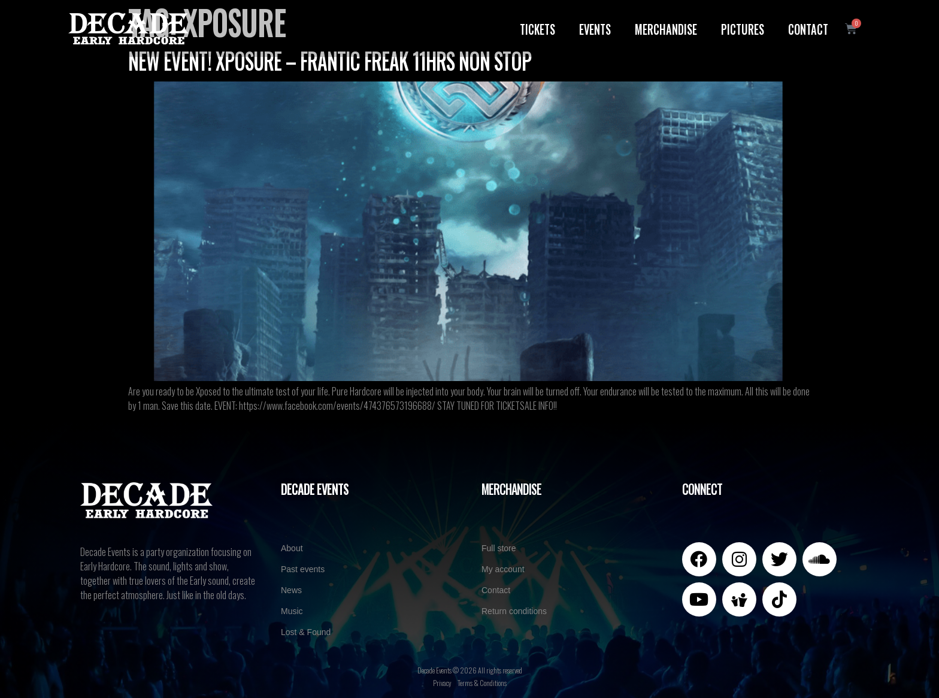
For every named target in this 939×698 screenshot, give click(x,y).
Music (292, 611)
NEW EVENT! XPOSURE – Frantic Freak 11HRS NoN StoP (329, 60)
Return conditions (514, 611)
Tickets (536, 28)
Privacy (442, 683)
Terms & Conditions (482, 683)
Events (594, 28)
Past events (303, 569)
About (292, 548)
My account (503, 569)
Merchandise (665, 28)
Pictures (741, 28)
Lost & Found (306, 632)
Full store (498, 548)
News (291, 590)
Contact (807, 28)
